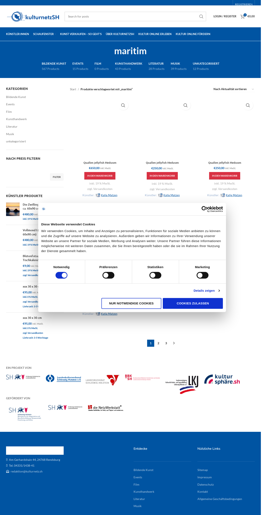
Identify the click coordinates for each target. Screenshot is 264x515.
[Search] (135, 16)
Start (73, 89)
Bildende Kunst (16, 97)
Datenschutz (205, 483)
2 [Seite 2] (158, 341)
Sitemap (202, 468)
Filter (57, 176)
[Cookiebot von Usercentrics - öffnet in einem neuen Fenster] (206, 221)
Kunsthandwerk (16, 119)
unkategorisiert (16, 141)
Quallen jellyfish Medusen (98, 160)
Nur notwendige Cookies (131, 315)
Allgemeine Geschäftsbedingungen (219, 497)
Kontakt (202, 490)
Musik (10, 134)
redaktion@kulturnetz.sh (26, 470)
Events (10, 104)
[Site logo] (33, 16)
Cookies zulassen (194, 315)
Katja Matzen (107, 192)
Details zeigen (205, 302)
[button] (98, 173)
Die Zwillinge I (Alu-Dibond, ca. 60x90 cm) (41, 206)
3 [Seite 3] (166, 341)
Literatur (12, 126)
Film (9, 111)
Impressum (204, 475)
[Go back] (109, 50)
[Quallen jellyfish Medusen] (99, 127)
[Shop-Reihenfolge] (234, 89)
